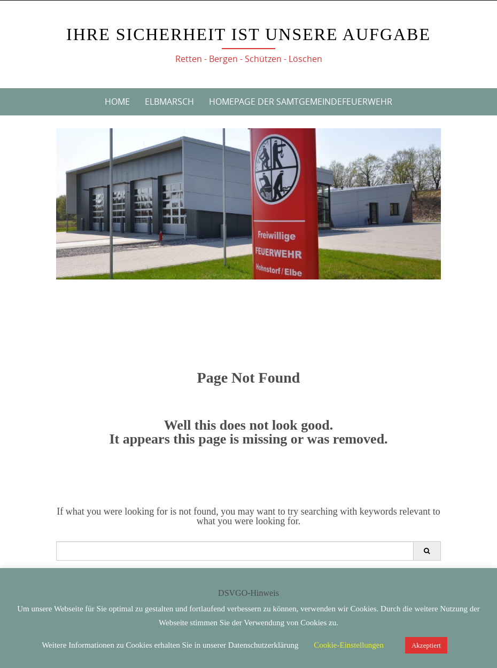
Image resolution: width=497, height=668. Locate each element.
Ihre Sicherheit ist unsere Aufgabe (248, 34)
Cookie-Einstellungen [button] (349, 645)
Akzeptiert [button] (426, 645)
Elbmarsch (169, 101)
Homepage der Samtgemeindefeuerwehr (300, 101)
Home (117, 101)
